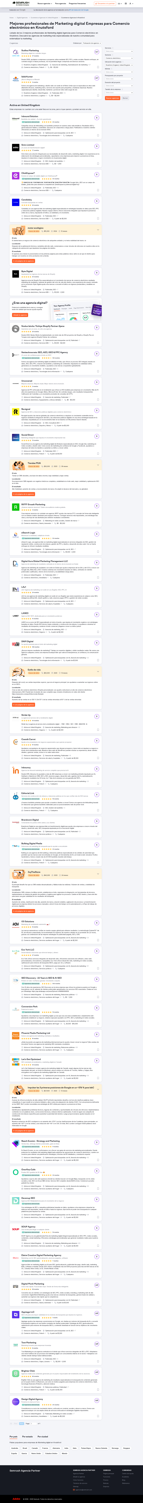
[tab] (13, 1437)
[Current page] (33, 1423)
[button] (120, 4)
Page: (28, 1423)
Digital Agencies (22, 17)
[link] (60, 3)
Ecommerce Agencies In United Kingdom (44, 17)
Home (12, 17)
